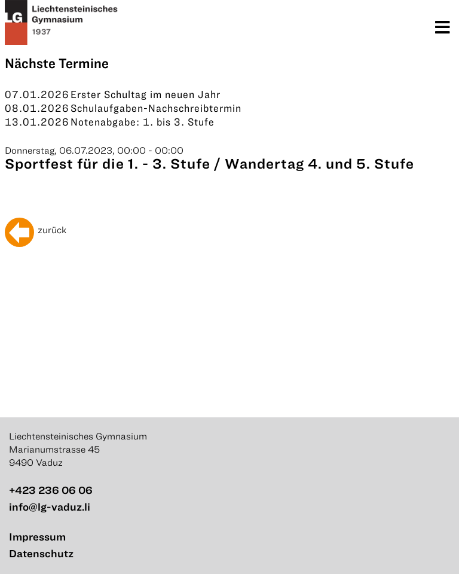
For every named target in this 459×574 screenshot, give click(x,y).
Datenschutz (41, 553)
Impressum (37, 536)
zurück (52, 229)
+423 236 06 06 (51, 490)
